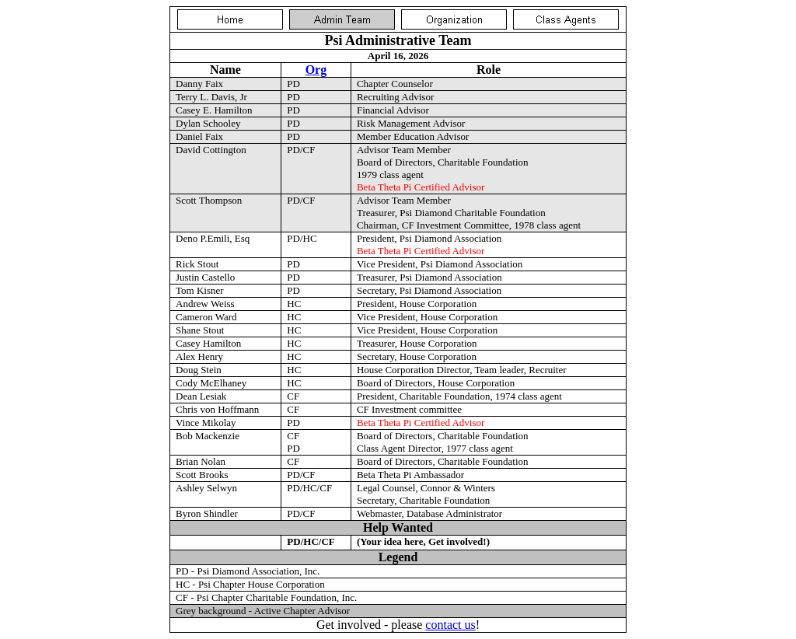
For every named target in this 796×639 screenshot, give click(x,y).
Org (316, 69)
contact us (450, 624)
